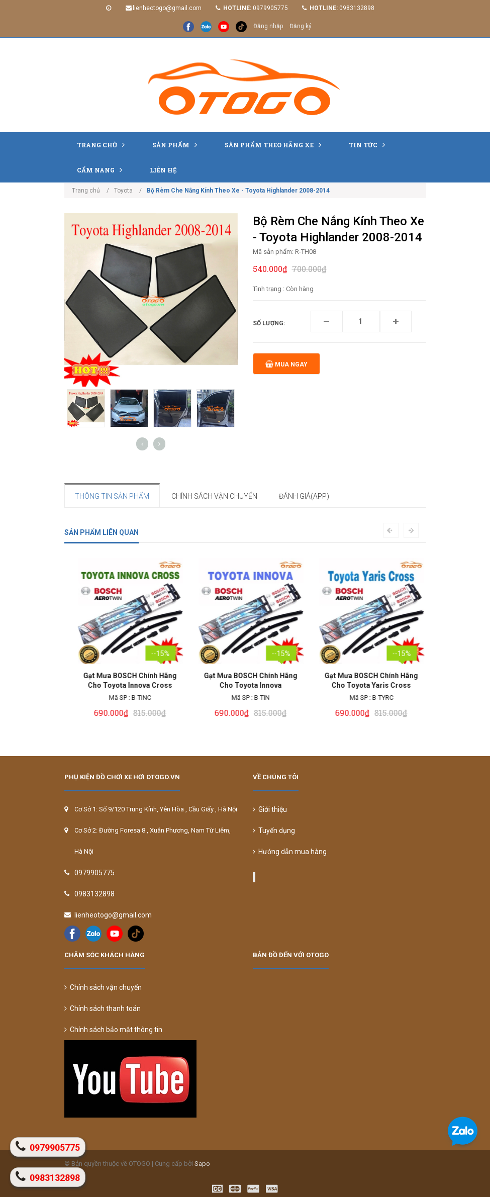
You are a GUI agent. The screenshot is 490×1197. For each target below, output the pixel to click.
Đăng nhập (268, 26)
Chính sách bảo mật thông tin (113, 1030)
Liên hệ (163, 170)
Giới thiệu (270, 809)
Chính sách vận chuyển (103, 987)
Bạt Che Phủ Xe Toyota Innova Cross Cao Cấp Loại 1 (124, 680)
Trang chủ (103, 144)
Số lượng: (269, 323)
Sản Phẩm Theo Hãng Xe (275, 144)
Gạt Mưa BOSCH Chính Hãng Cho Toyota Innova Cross (245, 680)
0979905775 (270, 8)
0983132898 (356, 8)
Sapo (202, 1163)
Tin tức (369, 144)
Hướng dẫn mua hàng (290, 852)
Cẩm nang (102, 169)
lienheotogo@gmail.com (167, 8)
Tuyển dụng (274, 830)
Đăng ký (300, 26)
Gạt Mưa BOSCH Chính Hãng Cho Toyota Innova (366, 680)
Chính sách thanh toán (102, 1008)
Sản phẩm (177, 144)
